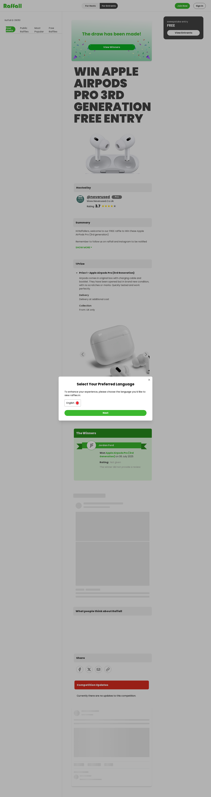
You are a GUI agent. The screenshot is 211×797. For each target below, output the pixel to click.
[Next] (105, 413)
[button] (72, 402)
